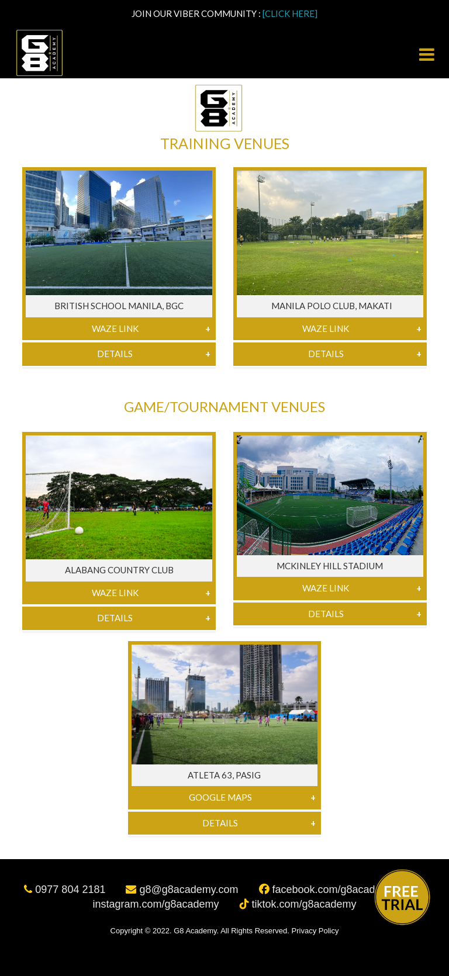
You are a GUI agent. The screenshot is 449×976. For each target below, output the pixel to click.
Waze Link (115, 328)
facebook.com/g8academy (328, 889)
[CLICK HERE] (290, 13)
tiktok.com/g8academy (298, 904)
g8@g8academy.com (183, 889)
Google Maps (220, 797)
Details (115, 353)
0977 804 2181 (66, 889)
